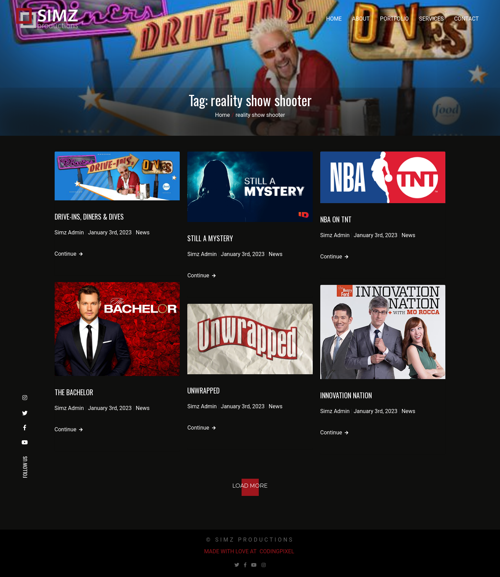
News (142, 232)
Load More (250, 485)
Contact (466, 18)
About (360, 18)
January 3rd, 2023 (110, 232)
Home (334, 18)
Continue (69, 254)
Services (431, 18)
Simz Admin (69, 232)
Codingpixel (276, 551)
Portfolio (394, 18)
